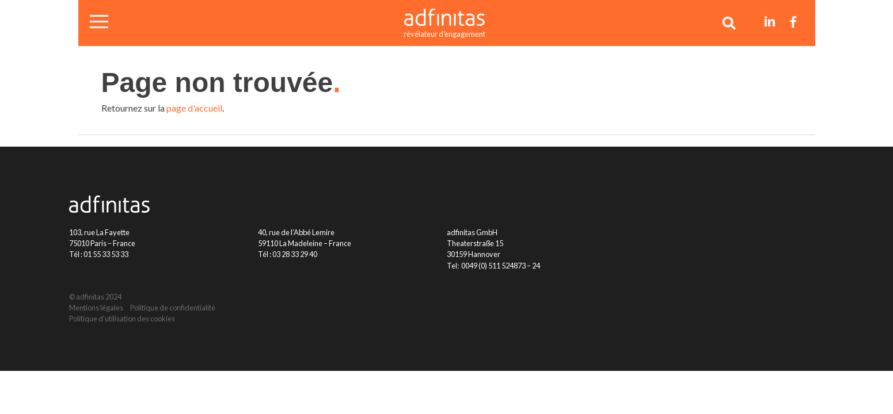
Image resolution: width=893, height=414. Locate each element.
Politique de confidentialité (172, 307)
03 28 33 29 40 (294, 254)
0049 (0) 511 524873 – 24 (500, 265)
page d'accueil (194, 107)
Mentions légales (96, 307)
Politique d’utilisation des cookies (122, 318)
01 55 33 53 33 (105, 254)
